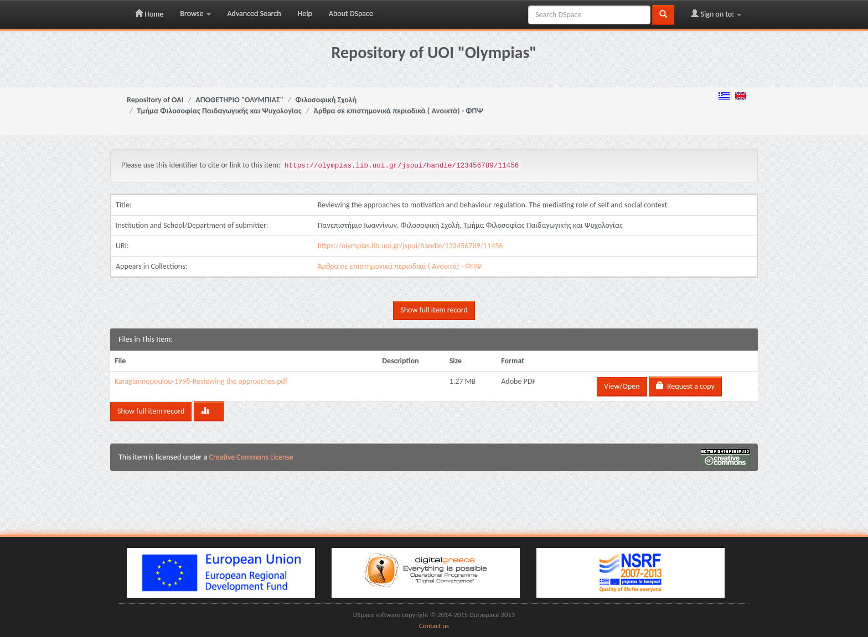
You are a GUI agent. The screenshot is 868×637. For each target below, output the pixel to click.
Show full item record (433, 310)
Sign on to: (716, 14)
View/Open (621, 386)
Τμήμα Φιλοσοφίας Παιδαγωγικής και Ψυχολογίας (219, 111)
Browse (195, 13)
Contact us (434, 626)
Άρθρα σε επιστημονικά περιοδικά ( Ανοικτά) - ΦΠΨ (398, 111)
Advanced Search (254, 13)
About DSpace (351, 13)
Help (305, 13)
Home (149, 14)
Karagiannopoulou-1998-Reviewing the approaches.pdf (201, 381)
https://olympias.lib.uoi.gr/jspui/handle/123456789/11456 (410, 245)
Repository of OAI (155, 100)
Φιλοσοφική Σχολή (326, 100)
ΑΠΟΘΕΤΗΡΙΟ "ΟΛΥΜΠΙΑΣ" (239, 100)
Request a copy (685, 386)
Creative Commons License (251, 457)
